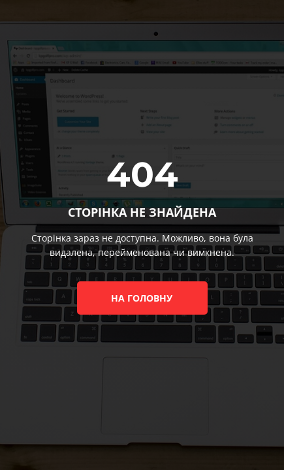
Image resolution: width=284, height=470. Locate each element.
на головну (141, 298)
